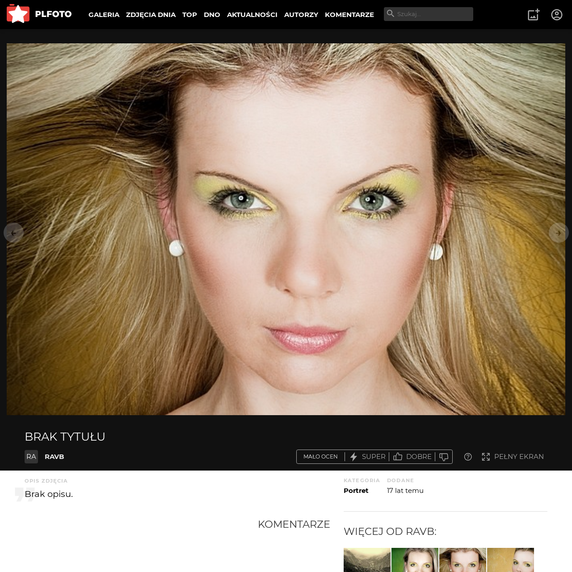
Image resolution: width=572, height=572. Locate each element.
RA (31, 456)
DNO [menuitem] (212, 14)
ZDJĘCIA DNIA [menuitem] (151, 14)
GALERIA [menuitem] (103, 14)
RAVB (54, 456)
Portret (356, 490)
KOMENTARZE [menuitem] (349, 14)
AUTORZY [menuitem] (301, 14)
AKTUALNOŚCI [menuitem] (252, 14)
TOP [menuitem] (189, 14)
